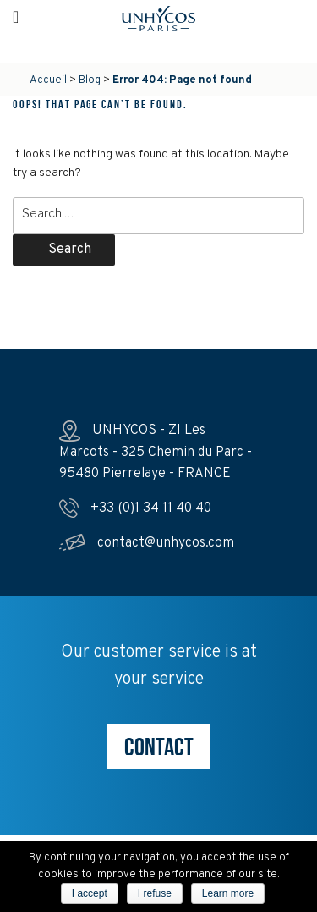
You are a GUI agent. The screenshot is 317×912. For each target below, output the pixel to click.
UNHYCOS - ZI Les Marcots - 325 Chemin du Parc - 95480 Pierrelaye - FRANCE (155, 452)
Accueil (48, 80)
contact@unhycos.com (146, 543)
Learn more (228, 893)
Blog (90, 80)
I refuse (155, 893)
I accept (89, 893)
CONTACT (159, 747)
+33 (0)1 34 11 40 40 (135, 508)
